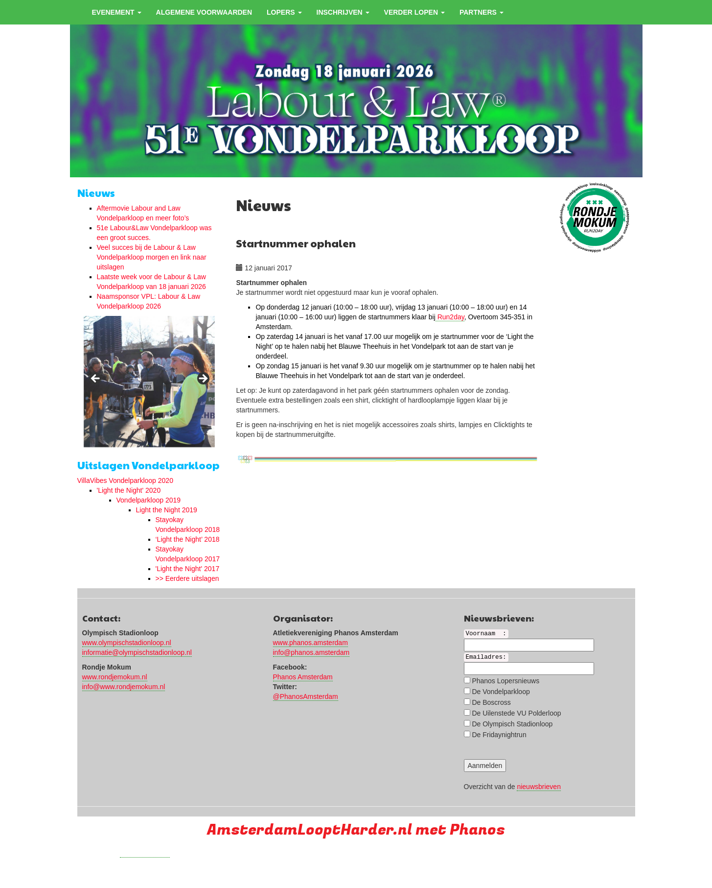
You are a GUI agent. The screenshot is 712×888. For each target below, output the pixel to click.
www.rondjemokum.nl (114, 677)
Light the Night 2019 (166, 510)
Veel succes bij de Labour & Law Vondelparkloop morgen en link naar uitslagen (152, 257)
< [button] (96, 379)
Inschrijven (343, 12)
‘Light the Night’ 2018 (188, 539)
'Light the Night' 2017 (188, 569)
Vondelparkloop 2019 (148, 500)
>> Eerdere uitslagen (187, 578)
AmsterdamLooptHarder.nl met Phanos (356, 830)
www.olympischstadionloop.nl (126, 643)
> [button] (202, 379)
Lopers (284, 12)
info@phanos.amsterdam (311, 652)
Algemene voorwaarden (204, 12)
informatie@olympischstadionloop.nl (137, 652)
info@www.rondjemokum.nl (123, 687)
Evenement (116, 12)
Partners (481, 12)
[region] (149, 381)
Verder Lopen (414, 12)
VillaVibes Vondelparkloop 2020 (125, 480)
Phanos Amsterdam (303, 677)
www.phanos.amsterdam (310, 643)
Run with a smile (145, 853)
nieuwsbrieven (539, 787)
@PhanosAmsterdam (305, 696)
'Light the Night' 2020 (129, 490)
